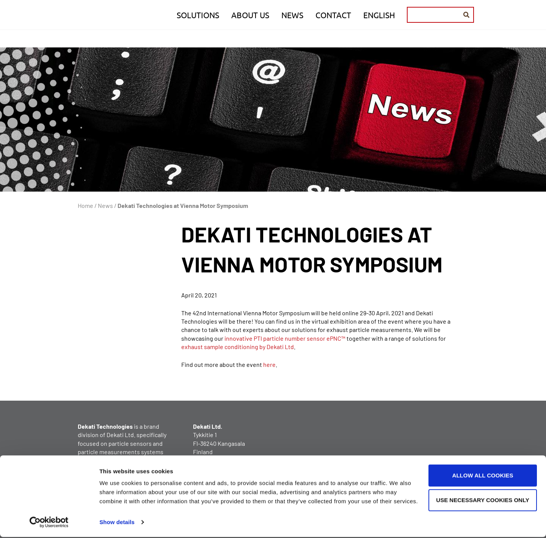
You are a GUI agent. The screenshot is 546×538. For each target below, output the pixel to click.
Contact (333, 16)
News (292, 16)
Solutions (198, 16)
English (379, 16)
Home (85, 205)
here (269, 364)
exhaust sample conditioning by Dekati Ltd (237, 346)
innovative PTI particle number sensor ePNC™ (284, 338)
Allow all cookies (482, 476)
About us (250, 16)
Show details (117, 523)
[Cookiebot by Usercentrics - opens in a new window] (49, 523)
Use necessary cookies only (482, 501)
